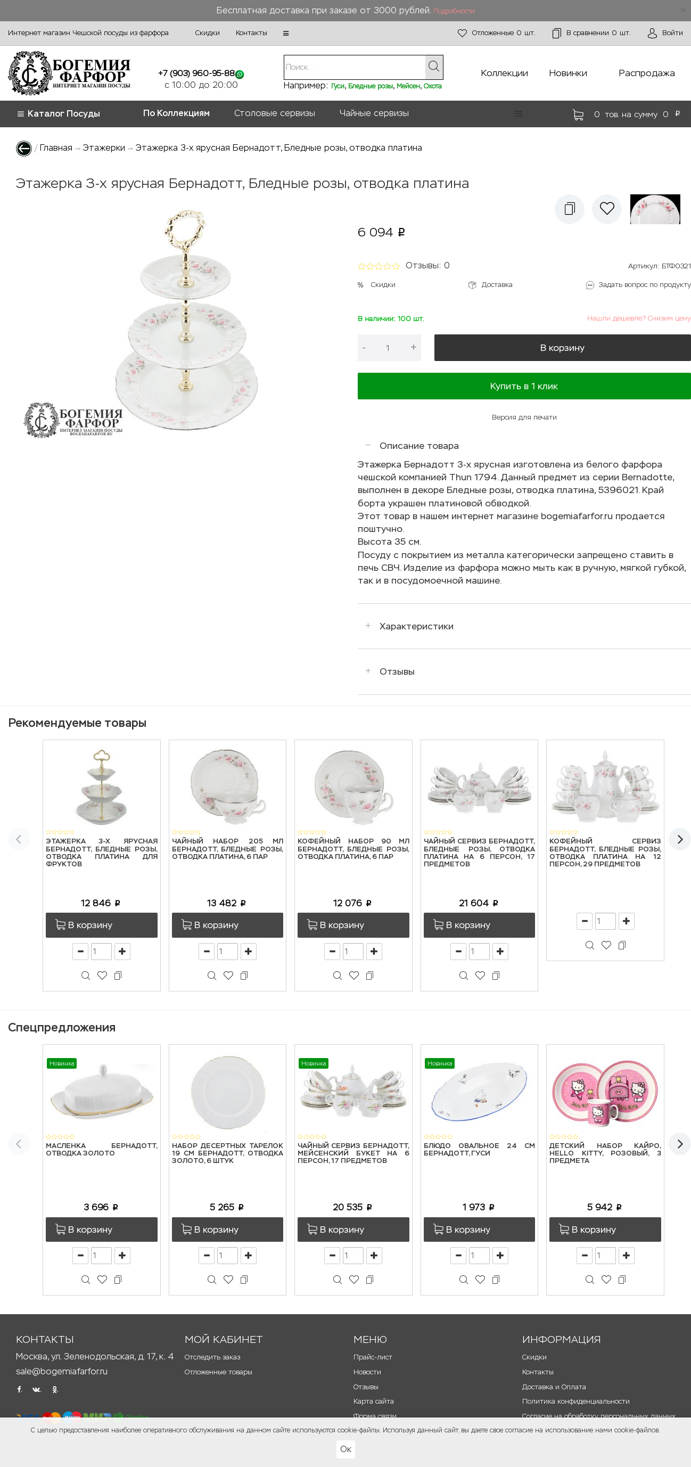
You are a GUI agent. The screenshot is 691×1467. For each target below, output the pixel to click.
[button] (286, 33)
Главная (56, 147)
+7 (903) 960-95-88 (196, 73)
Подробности (454, 11)
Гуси (337, 86)
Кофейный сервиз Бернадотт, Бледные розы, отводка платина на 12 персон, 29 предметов (605, 853)
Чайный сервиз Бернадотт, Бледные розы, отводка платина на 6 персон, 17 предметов (480, 853)
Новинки (568, 73)
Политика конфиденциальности (576, 1401)
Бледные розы (370, 86)
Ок (345, 1449)
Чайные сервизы (374, 113)
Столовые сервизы (274, 113)
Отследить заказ (212, 1357)
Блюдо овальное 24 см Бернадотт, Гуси (480, 1150)
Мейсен (408, 86)
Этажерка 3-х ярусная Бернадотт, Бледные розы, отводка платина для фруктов (102, 853)
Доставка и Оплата (554, 1386)
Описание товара (419, 446)
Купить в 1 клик (524, 386)
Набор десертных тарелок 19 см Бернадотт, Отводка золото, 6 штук (228, 1154)
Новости (367, 1371)
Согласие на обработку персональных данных (599, 1416)
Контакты (251, 32)
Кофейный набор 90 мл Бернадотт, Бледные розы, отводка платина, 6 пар (353, 849)
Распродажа (647, 73)
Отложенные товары (218, 1371)
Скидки (207, 32)
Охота (433, 86)
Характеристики (417, 626)
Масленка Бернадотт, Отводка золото (102, 1150)
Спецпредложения (62, 1027)
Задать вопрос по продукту (645, 284)
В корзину (562, 348)
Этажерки (104, 147)
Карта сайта (373, 1401)
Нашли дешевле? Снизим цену (639, 318)
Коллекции (504, 73)
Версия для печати (524, 417)
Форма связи (375, 1416)
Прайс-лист (372, 1357)
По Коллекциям (176, 113)
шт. (497, 33)
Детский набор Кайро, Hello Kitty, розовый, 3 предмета (605, 1154)
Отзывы (397, 671)
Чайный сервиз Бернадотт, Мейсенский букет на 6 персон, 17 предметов (353, 1154)
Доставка (497, 284)
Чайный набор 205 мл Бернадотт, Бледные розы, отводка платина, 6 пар (228, 849)
